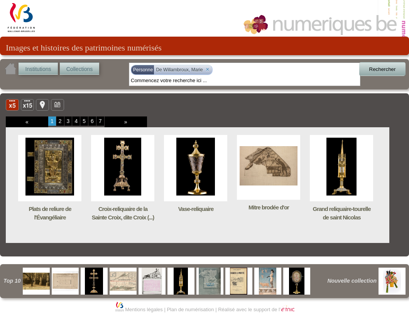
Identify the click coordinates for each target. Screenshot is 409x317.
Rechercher (382, 69)
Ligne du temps (57, 104)
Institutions (38, 69)
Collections (79, 69)
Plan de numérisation (190, 309)
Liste (27, 104)
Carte (42, 104)
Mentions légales (144, 309)
